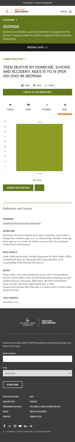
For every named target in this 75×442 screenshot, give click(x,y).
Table (10, 109)
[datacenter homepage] (21, 11)
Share (49, 85)
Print (25, 85)
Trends (46, 109)
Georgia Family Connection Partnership (22, 223)
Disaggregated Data (12, 406)
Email (37, 85)
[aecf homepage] (7, 11)
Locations (9, 19)
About (6, 411)
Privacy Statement (38, 411)
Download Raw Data (18, 187)
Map (28, 109)
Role (5, 368)
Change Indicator (13, 59)
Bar (64, 109)
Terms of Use (36, 416)
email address (9, 353)
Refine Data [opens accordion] (35, 47)
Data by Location (10, 396)
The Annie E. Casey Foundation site (45, 406)
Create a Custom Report (37, 92)
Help (32, 396)
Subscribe (13, 384)
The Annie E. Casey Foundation (37, 3)
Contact (33, 401)
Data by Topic (9, 401)
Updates (6, 416)
